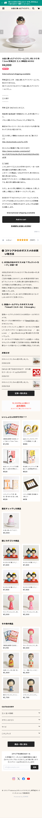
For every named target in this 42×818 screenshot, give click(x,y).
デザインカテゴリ (8, 720)
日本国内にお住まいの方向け (21, 226)
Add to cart (21, 219)
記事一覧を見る (21, 393)
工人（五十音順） (7, 713)
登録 (34, 767)
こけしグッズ (6, 734)
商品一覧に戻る (21, 744)
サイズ (4, 727)
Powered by (21, 796)
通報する (37, 231)
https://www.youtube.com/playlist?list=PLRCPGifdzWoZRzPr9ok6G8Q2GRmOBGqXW (20, 154)
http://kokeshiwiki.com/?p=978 (15, 142)
